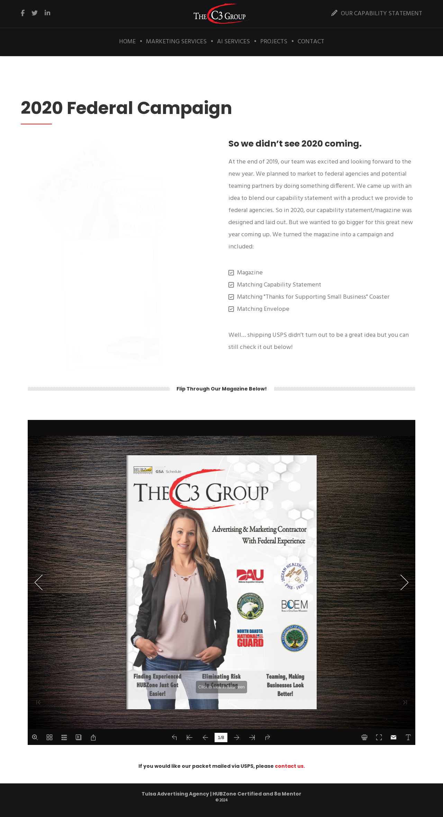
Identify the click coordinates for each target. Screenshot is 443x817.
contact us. (290, 766)
